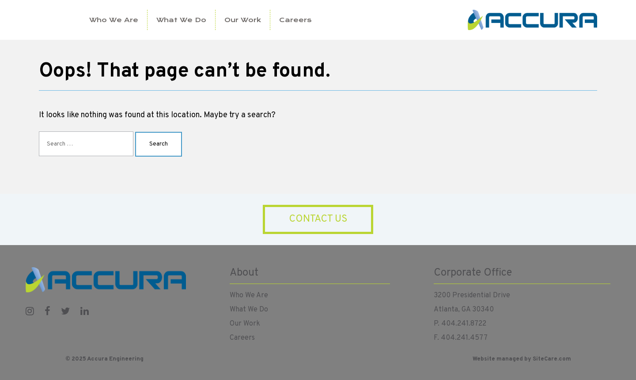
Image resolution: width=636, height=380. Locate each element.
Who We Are (113, 20)
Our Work (242, 20)
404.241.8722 (463, 323)
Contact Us (318, 219)
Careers (295, 20)
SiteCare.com (552, 359)
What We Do (181, 20)
